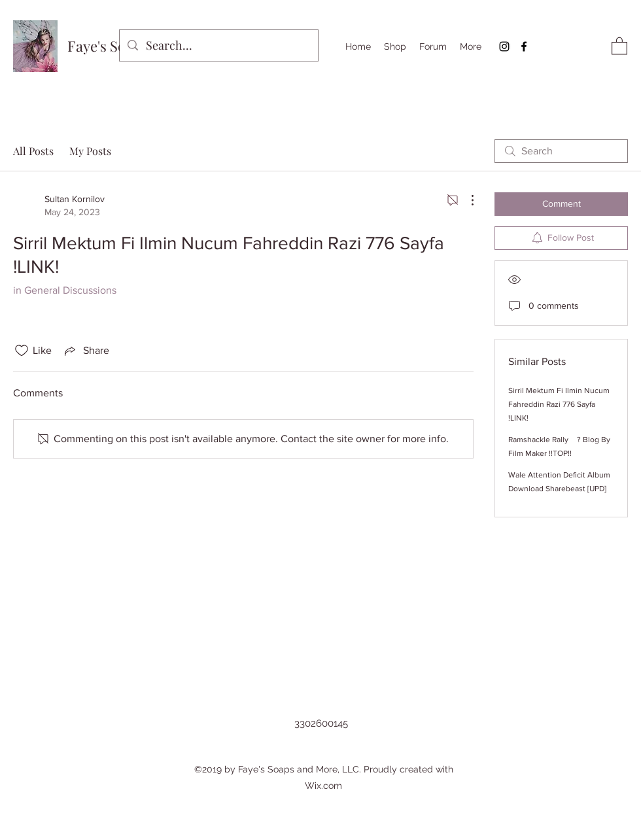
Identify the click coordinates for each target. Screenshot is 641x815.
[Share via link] (85, 350)
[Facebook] (523, 46)
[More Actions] (466, 200)
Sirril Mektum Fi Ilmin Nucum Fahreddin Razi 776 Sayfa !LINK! (559, 404)
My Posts (90, 151)
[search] (561, 151)
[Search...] (218, 45)
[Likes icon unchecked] (21, 350)
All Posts (33, 151)
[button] (619, 45)
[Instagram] (504, 46)
